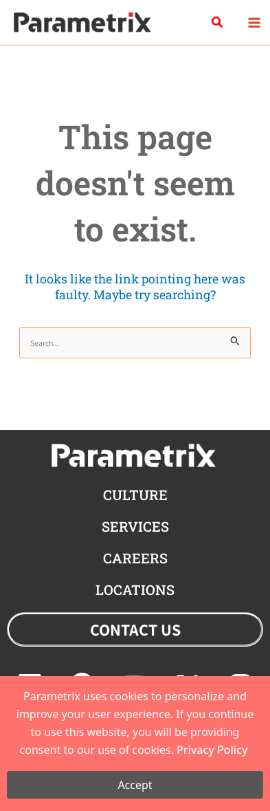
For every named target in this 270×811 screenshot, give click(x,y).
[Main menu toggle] (254, 22)
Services (135, 526)
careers (135, 558)
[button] (218, 23)
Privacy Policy (212, 749)
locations (135, 589)
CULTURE (135, 495)
